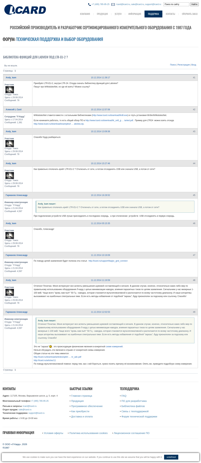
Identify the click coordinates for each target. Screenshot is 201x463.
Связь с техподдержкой (135, 411)
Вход (193, 65)
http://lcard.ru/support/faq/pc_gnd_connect (108, 261)
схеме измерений (114, 346)
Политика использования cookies (88, 433)
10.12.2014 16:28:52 (100, 195)
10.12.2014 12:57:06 (100, 109)
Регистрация (184, 65)
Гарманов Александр (17, 195)
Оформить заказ (190, 13)
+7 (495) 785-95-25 (98, 4)
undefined (171, 457)
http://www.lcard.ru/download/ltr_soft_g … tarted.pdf (109, 120)
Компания (85, 13)
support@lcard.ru (153, 4)
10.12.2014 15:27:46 (100, 163)
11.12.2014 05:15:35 (100, 223)
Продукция (102, 13)
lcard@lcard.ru (122, 4)
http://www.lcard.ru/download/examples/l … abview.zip (59, 124)
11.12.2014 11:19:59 (100, 280)
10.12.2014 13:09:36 (100, 131)
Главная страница (81, 395)
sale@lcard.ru (137, 4)
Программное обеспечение (87, 406)
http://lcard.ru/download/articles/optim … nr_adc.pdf (57, 357)
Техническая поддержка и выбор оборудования (59, 39)
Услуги (118, 13)
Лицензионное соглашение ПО (132, 433)
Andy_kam (11, 77)
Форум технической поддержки (139, 416)
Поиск (173, 65)
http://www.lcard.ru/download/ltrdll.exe (110, 115)
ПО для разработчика (134, 401)
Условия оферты (53, 433)
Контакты (170, 13)
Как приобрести (80, 411)
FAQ (123, 395)
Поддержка (153, 13)
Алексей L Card (13, 109)
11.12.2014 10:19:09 (100, 255)
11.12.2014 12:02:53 (100, 312)
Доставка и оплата (82, 416)
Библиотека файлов (133, 406)
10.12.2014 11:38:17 (100, 77)
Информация (134, 13)
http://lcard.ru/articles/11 (45, 360)
